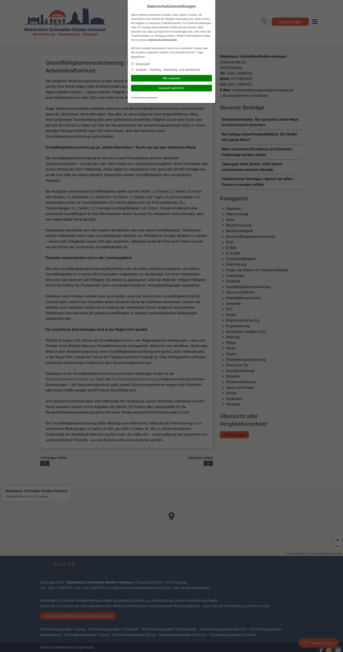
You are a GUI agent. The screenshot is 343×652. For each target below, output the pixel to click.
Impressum (151, 97)
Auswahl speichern (171, 88)
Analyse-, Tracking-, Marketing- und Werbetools (165, 69)
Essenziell (140, 64)
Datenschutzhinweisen (163, 40)
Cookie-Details (138, 97)
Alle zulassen (172, 78)
